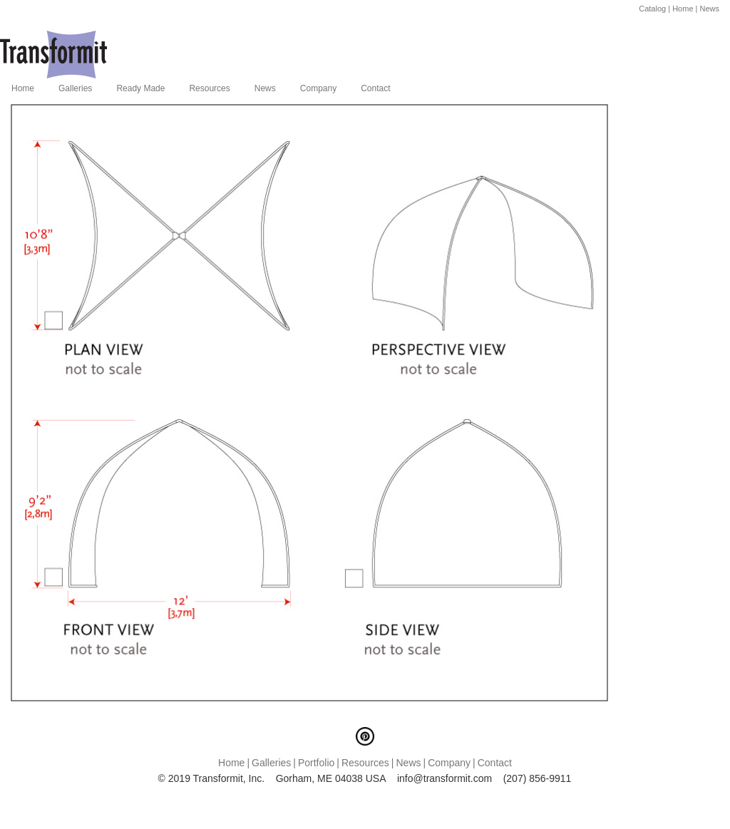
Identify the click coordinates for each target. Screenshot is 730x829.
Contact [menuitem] (375, 88)
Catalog (652, 8)
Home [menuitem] (22, 88)
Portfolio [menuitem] (316, 763)
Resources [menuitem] (209, 88)
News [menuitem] (265, 88)
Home (682, 8)
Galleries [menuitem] (75, 88)
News (709, 8)
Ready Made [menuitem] (140, 88)
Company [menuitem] (318, 88)
